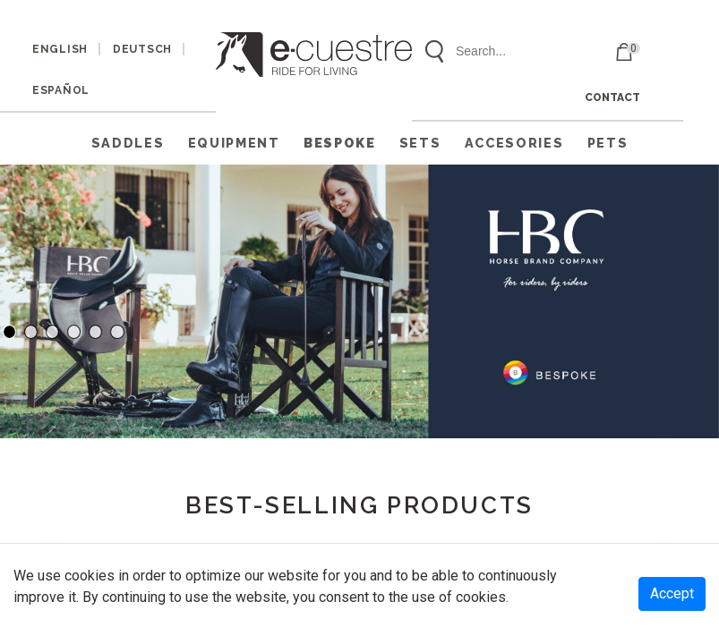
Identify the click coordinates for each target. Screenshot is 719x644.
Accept (672, 593)
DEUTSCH (142, 49)
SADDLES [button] (128, 142)
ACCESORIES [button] (514, 142)
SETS (420, 142)
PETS (608, 142)
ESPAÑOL (61, 90)
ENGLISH (60, 49)
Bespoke (340, 142)
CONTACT (612, 97)
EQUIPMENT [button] (234, 142)
